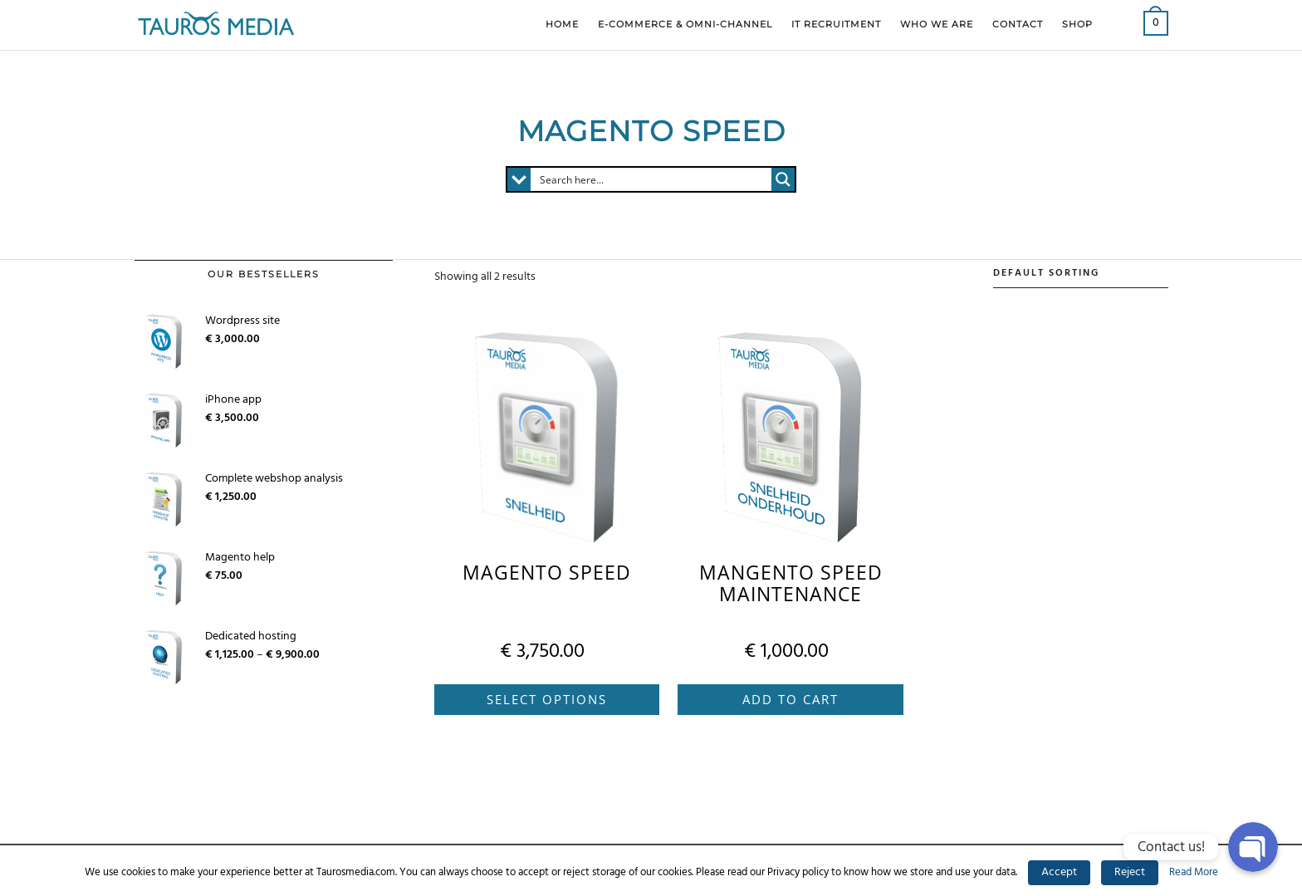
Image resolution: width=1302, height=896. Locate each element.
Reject (1129, 872)
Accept (1059, 872)
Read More (1193, 872)
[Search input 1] (652, 179)
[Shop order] (1080, 274)
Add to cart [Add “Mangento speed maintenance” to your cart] (790, 699)
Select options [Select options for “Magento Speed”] (547, 699)
